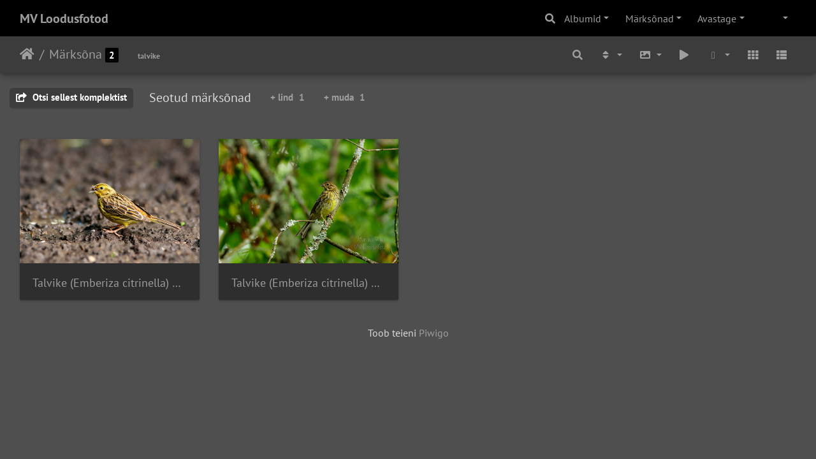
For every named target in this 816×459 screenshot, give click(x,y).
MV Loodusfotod (64, 18)
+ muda (344, 97)
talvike (149, 56)
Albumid (582, 18)
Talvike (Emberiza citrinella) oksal (308, 282)
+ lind (287, 97)
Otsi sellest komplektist (71, 97)
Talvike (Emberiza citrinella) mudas (110, 282)
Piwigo (434, 332)
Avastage (716, 18)
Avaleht (27, 54)
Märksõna (75, 54)
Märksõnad (649, 18)
